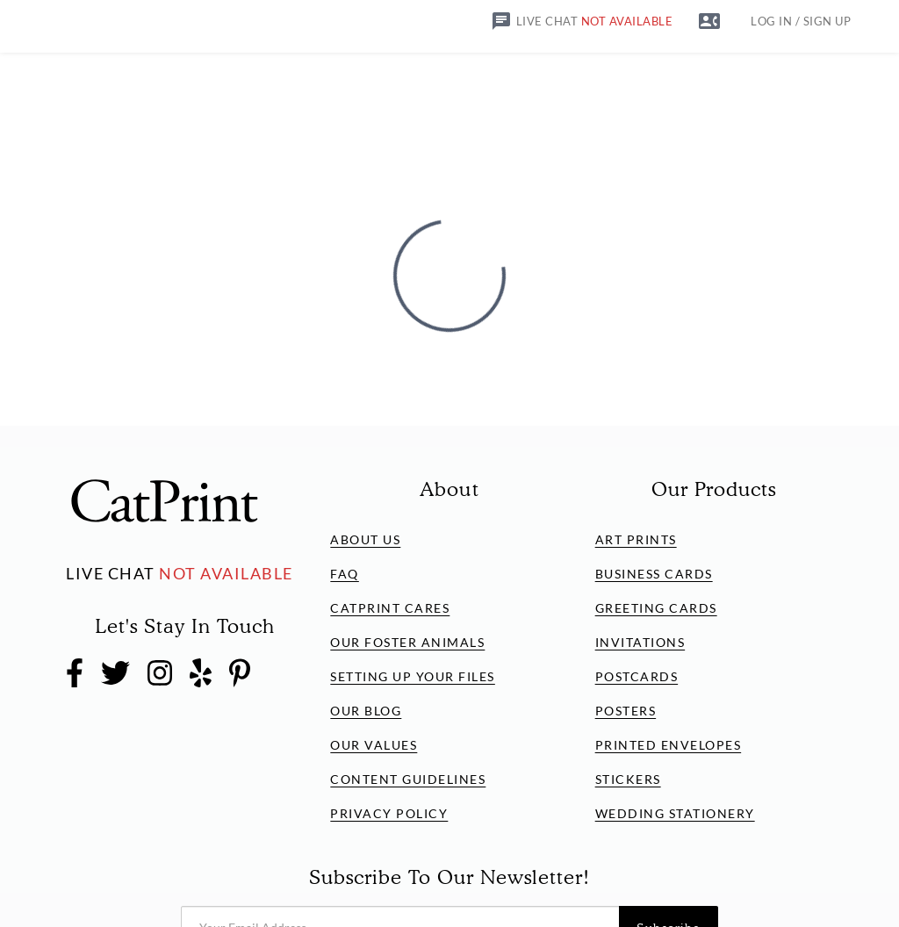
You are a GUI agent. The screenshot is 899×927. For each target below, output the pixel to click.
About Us (365, 539)
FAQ (344, 573)
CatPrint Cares (390, 607)
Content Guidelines (407, 779)
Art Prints (636, 539)
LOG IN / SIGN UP (801, 21)
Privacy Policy (389, 813)
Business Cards (654, 573)
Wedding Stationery (675, 813)
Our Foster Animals (407, 642)
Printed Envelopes (668, 744)
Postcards (637, 676)
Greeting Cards (656, 607)
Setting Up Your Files (412, 676)
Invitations (640, 642)
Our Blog (365, 710)
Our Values (373, 744)
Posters (626, 710)
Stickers (628, 779)
